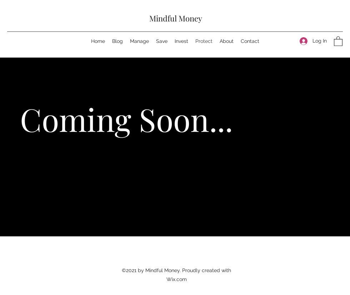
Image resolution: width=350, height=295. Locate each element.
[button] (338, 41)
